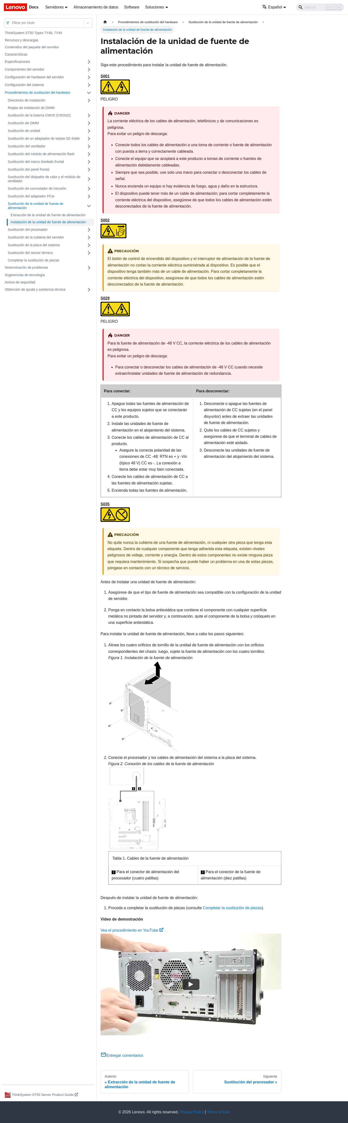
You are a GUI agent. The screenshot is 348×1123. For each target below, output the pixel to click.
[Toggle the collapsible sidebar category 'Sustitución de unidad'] (89, 131)
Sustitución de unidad (24, 131)
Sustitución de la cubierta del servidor (36, 237)
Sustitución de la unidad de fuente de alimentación (35, 206)
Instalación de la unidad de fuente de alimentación (48, 222)
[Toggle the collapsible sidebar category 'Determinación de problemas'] (89, 268)
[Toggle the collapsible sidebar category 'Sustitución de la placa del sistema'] (89, 245)
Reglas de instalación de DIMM (31, 108)
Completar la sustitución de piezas (33, 260)
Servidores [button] (54, 7)
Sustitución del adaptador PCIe (31, 196)
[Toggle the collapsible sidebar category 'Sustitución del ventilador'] (89, 146)
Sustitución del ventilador (26, 146)
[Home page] (105, 22)
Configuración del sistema (24, 85)
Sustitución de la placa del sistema (34, 245)
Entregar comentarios (122, 1055)
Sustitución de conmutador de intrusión (37, 188)
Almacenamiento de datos (95, 7)
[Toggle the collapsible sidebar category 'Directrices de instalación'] (89, 100)
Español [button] (272, 7)
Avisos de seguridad (20, 282)
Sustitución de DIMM (23, 123)
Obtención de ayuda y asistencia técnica (35, 289)
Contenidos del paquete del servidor (32, 47)
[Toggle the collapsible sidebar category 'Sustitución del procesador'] (89, 230)
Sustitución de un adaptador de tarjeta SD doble (44, 138)
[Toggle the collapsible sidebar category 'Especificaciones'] (89, 62)
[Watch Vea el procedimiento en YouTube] (190, 984)
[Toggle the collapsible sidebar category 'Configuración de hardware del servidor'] (89, 77)
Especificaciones (17, 62)
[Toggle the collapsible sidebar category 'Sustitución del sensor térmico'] (89, 253)
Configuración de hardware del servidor (34, 77)
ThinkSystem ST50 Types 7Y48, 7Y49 (33, 33)
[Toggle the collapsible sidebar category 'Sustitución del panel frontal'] (89, 169)
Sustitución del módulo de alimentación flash (41, 154)
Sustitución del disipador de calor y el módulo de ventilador (44, 179)
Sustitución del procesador (28, 229)
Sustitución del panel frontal (28, 169)
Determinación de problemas (26, 267)
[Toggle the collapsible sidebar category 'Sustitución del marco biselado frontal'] (89, 162)
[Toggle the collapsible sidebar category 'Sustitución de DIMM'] (89, 123)
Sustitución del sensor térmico (30, 253)
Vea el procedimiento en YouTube (132, 930)
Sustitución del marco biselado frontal (36, 162)
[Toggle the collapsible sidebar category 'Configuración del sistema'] (89, 85)
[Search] (320, 7)
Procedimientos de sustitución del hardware (37, 92)
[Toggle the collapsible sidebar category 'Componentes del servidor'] (89, 69)
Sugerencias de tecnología (25, 275)
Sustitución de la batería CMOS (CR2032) (39, 115)
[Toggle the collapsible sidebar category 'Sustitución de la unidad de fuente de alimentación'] (89, 206)
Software (131, 7)
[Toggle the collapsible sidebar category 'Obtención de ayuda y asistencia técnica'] (89, 290)
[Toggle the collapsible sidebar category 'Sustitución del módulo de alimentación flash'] (89, 154)
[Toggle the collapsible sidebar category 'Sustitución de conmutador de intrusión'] (89, 189)
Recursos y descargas (21, 40)
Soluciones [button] (154, 7)
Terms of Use (218, 1112)
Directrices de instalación (26, 100)
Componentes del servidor (24, 69)
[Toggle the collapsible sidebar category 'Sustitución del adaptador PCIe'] (89, 196)
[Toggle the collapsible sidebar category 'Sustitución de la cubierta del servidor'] (89, 237)
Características (16, 54)
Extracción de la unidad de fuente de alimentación (48, 215)
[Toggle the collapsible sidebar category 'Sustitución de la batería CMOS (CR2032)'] (89, 115)
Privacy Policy (192, 1112)
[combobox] (12, 23)
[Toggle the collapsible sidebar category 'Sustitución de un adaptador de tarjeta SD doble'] (89, 139)
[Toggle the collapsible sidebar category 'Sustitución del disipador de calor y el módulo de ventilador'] (89, 179)
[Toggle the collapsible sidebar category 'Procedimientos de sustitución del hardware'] (89, 93)
